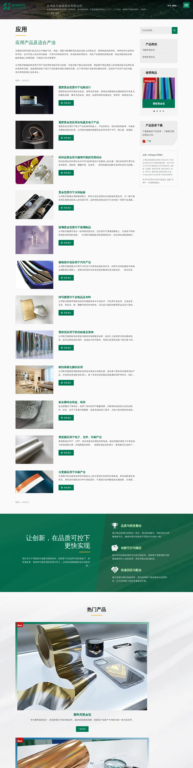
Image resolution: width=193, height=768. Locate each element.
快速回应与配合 (131, 570)
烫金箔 (163, 179)
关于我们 (147, 724)
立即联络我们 (154, 182)
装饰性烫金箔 (148, 57)
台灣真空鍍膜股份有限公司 (46, 736)
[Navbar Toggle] (185, 6)
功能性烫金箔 (148, 50)
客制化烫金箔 (149, 730)
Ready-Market (47, 740)
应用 (57, 13)
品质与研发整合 (131, 526)
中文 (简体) (173, 6)
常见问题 (147, 748)
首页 (52, 13)
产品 (145, 736)
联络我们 (147, 754)
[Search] (156, 30)
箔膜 (168, 179)
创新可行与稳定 (131, 548)
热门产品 (96, 609)
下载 (146, 141)
